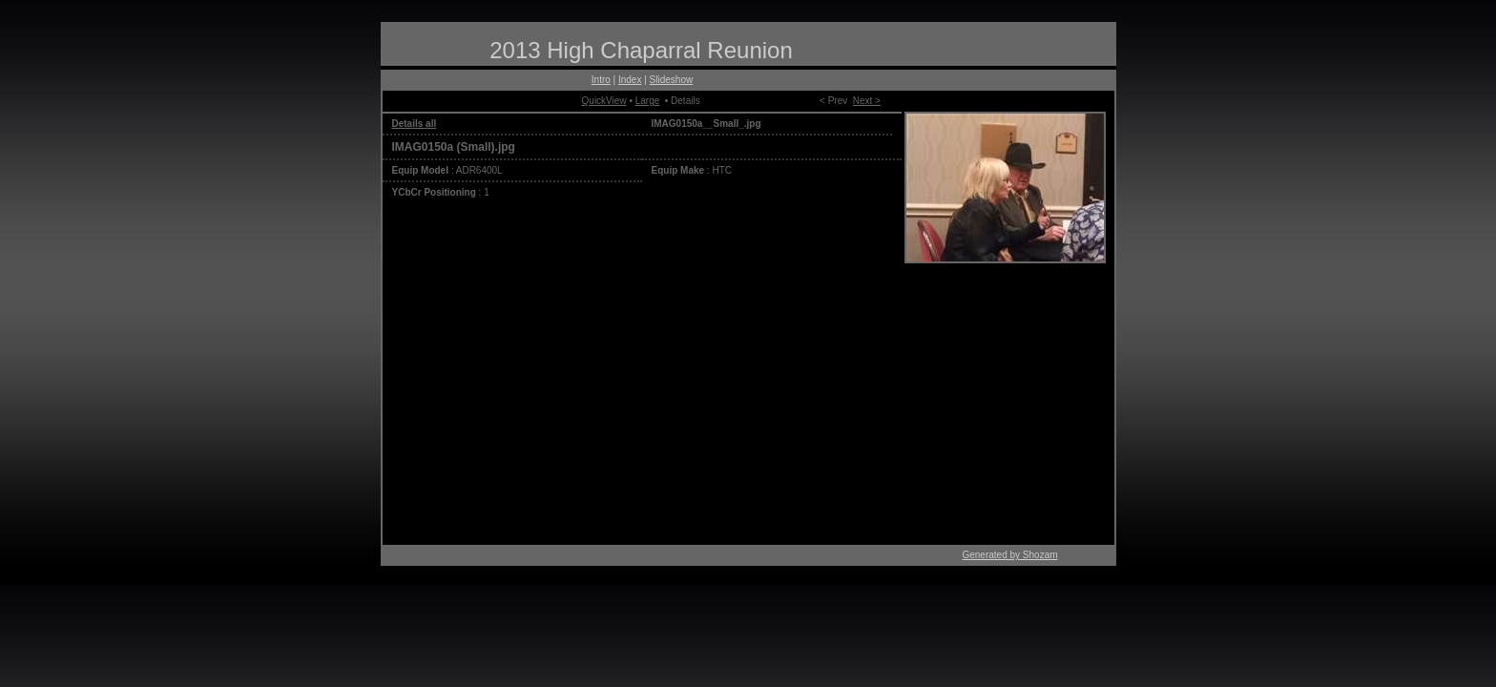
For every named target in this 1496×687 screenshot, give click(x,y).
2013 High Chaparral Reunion (641, 50)
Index (629, 79)
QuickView (604, 100)
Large (647, 100)
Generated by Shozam (1009, 555)
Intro (601, 79)
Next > (867, 100)
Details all (414, 123)
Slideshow (672, 79)
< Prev (833, 100)
